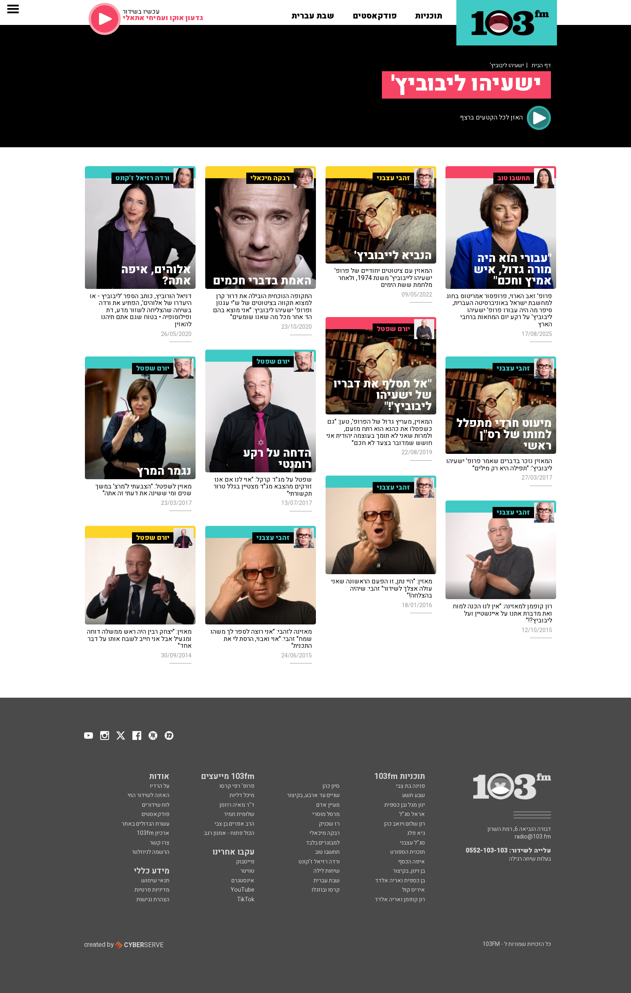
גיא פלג (416, 833)
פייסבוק (245, 862)
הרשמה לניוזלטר (150, 852)
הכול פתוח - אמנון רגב (229, 833)
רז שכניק (329, 824)
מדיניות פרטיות (151, 890)
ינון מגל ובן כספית (404, 805)
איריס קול (413, 890)
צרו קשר (159, 843)
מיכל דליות (241, 795)
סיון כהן (331, 786)
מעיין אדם (328, 805)
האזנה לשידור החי (148, 795)
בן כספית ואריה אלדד (400, 881)
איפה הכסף (411, 862)
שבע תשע (413, 795)
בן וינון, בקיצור (409, 871)
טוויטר (247, 871)
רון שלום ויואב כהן (404, 824)
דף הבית (541, 65)
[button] (428, 13)
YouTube (242, 890)
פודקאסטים (154, 814)
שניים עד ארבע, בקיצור (313, 795)
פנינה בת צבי (410, 786)
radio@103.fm (533, 837)
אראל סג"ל (412, 814)
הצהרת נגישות (152, 899)
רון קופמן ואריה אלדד (400, 899)
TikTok (245, 899)
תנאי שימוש (155, 881)
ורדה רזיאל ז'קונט (319, 862)
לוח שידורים (155, 805)
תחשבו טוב (327, 852)
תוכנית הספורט (407, 852)
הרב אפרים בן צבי (234, 824)
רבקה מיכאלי (324, 833)
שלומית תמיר (239, 814)
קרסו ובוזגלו (325, 890)
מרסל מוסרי (326, 814)
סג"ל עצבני (412, 843)
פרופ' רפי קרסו (236, 786)
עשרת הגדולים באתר (144, 824)
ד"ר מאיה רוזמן (236, 805)
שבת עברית (326, 881)
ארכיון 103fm (153, 833)
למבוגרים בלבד (323, 843)
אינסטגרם (242, 881)
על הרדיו (159, 786)
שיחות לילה (326, 871)
